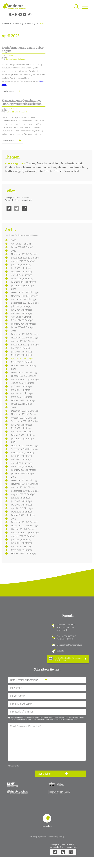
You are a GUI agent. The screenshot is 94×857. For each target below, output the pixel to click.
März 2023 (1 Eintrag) (21, 362)
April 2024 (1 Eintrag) (21, 316)
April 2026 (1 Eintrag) (21, 243)
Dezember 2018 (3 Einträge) (24, 522)
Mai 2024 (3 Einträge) (21, 313)
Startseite (14, 6)
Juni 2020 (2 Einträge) (21, 455)
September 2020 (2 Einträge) (25, 448)
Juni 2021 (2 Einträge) (21, 424)
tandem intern (78, 167)
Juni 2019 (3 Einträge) (21, 501)
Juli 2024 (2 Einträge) (21, 306)
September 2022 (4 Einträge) (25, 379)
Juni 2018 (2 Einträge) (21, 542)
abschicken (44, 773)
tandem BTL (6, 23)
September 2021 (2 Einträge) (25, 421)
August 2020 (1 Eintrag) (22, 452)
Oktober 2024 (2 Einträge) (23, 299)
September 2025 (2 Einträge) (25, 257)
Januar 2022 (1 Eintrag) (22, 403)
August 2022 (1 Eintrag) (22, 382)
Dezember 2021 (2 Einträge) (24, 410)
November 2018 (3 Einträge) (24, 525)
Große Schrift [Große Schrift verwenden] (24, 14)
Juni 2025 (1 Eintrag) (21, 268)
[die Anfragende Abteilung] (47, 680)
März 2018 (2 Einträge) (22, 549)
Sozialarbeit (71, 171)
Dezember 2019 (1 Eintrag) (24, 480)
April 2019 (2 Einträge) (22, 508)
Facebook (9, 208)
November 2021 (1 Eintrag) (24, 414)
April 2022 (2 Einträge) (22, 393)
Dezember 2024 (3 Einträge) (24, 292)
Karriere (60, 650)
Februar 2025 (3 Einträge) (23, 281)
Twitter (16, 208)
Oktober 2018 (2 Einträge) (23, 529)
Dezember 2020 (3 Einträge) (24, 445)
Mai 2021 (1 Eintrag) (21, 428)
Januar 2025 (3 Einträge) (22, 285)
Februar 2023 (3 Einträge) (23, 365)
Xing (24, 208)
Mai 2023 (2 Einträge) (21, 355)
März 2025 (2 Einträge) (22, 278)
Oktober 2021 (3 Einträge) (23, 417)
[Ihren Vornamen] (47, 696)
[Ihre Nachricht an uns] (47, 742)
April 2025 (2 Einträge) (22, 274)
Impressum (42, 837)
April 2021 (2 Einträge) (22, 431)
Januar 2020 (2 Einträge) (22, 473)
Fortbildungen (14, 171)
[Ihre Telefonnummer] (47, 712)
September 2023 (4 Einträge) (25, 344)
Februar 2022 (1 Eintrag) (23, 400)
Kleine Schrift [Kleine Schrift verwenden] (20, 14)
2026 (13, 240)
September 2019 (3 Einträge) (25, 490)
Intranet (33, 837)
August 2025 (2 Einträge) (23, 261)
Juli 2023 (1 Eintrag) (20, 348)
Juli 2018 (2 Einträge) (21, 539)
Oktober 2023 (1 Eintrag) (23, 341)
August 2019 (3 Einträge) (23, 494)
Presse (58, 171)
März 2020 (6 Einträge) (22, 466)
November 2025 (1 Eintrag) (24, 254)
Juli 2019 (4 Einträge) (21, 497)
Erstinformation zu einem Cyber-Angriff (23, 49)
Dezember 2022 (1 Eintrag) (24, 372)
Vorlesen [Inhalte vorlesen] (29, 14)
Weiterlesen (13, 91)
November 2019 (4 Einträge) (24, 483)
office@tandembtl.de (72, 644)
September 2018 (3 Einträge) (25, 532)
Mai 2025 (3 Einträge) (21, 271)
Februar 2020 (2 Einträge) (23, 469)
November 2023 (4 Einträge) (24, 337)
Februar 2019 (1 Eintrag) (23, 515)
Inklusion (30, 171)
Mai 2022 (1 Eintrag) (21, 389)
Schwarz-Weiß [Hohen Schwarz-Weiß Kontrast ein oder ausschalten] (11, 14)
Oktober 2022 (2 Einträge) (23, 375)
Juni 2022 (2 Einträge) (21, 386)
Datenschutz (52, 837)
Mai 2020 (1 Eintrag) (21, 459)
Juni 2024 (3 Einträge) (21, 309)
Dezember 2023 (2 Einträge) (24, 334)
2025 (13, 250)
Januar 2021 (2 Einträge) (22, 438)
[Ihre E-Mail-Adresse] (47, 704)
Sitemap (61, 837)
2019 (13, 476)
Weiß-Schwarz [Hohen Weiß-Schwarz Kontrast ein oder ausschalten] (15, 14)
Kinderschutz (13, 167)
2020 (13, 441)
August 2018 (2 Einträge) (23, 536)
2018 (13, 518)
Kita (40, 171)
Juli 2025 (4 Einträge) (21, 264)
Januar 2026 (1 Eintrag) (22, 247)
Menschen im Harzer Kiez (39, 167)
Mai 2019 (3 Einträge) (21, 504)
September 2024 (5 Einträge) (25, 302)
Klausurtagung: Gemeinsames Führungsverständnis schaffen (21, 102)
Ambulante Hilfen (48, 163)
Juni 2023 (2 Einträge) (21, 351)
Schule (48, 171)
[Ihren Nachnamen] (47, 688)
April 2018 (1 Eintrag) (21, 546)
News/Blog (19, 23)
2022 (13, 369)
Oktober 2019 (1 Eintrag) (23, 487)
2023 (13, 330)
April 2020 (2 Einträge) (22, 462)
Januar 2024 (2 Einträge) (22, 327)
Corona (30, 163)
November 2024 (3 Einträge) (24, 295)
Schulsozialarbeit (72, 163)
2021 (13, 407)
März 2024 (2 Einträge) (22, 320)
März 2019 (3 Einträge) (22, 511)
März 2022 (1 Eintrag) (21, 396)
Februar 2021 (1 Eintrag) (23, 435)
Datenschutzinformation (67, 719)
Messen (62, 167)
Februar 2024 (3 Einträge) (23, 323)
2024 (13, 288)
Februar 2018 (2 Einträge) (23, 553)
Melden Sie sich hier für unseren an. (68, 659)
